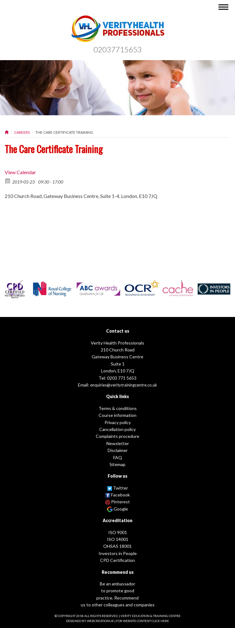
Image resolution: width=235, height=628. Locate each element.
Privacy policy (118, 422)
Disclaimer (118, 450)
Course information (117, 415)
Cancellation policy (117, 429)
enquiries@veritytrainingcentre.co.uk (123, 384)
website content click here (146, 621)
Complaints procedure (117, 436)
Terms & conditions (118, 408)
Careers (22, 132)
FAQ (117, 457)
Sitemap (117, 464)
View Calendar (20, 172)
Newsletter (117, 443)
